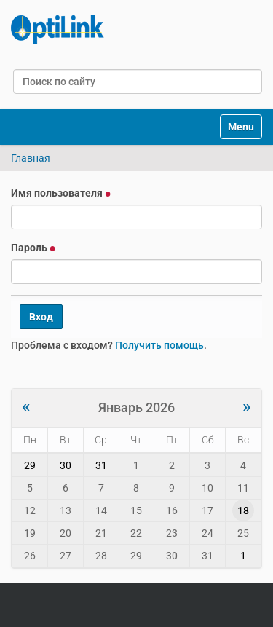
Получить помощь (159, 345)
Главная (30, 158)
